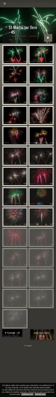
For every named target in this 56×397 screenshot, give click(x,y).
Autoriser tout (27, 394)
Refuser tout (40, 394)
